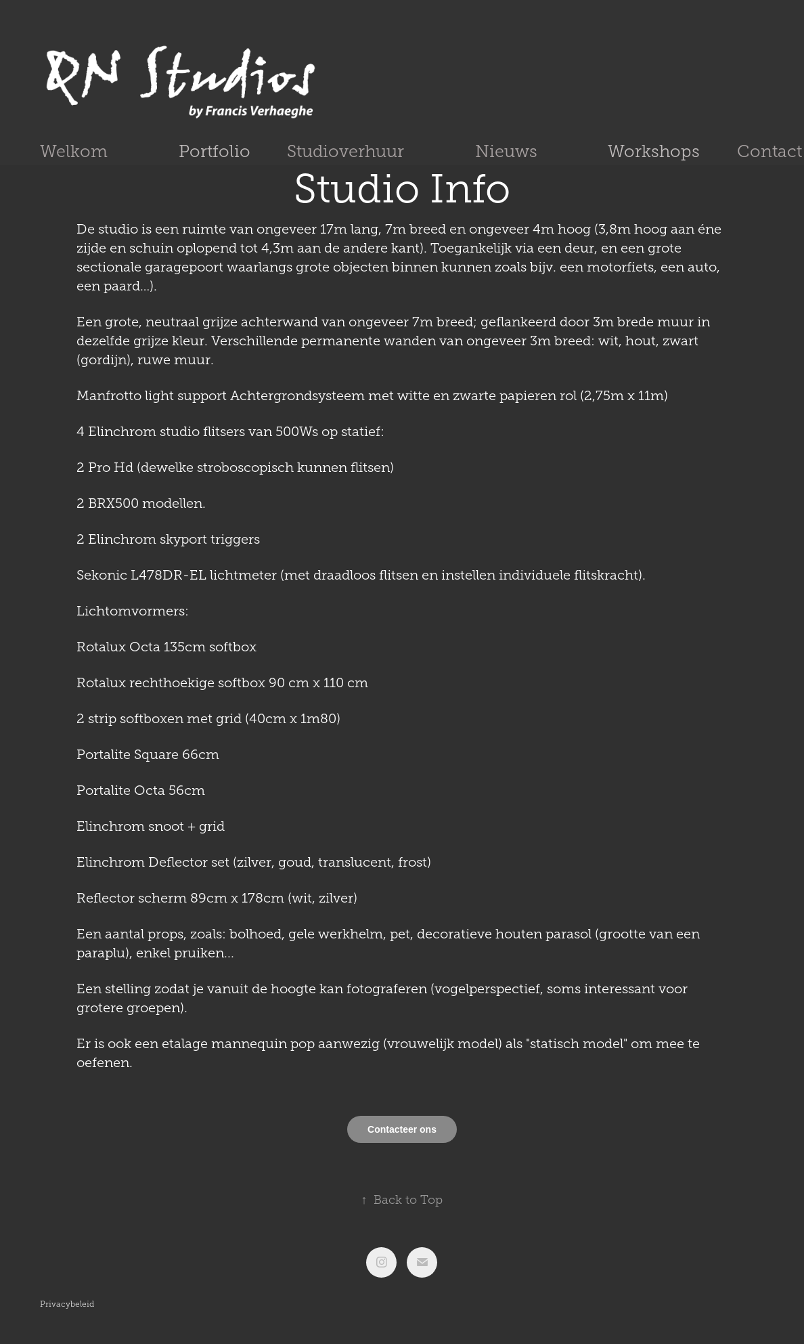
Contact (769, 151)
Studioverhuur (345, 151)
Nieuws (506, 151)
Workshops (654, 151)
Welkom (74, 151)
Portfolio (214, 151)
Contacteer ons (402, 1129)
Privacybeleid (67, 1304)
